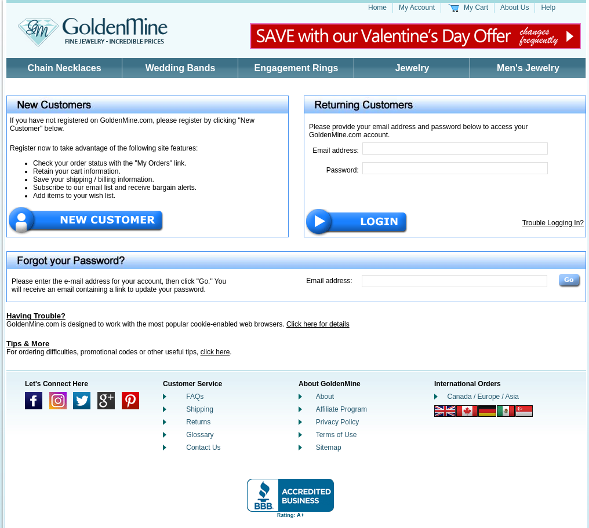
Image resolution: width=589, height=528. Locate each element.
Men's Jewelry (528, 68)
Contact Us (203, 447)
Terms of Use (336, 435)
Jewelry (412, 68)
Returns (198, 422)
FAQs (194, 397)
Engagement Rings (296, 68)
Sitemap (328, 447)
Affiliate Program (341, 409)
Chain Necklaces (64, 68)
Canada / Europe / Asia (483, 397)
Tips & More (27, 343)
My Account (417, 7)
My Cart (476, 7)
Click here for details (318, 324)
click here (215, 352)
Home (377, 7)
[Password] (455, 168)
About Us (514, 7)
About (325, 397)
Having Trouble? (36, 315)
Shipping (199, 409)
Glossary (199, 435)
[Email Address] (455, 148)
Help (548, 7)
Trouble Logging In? (553, 223)
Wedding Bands (181, 68)
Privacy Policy (337, 422)
